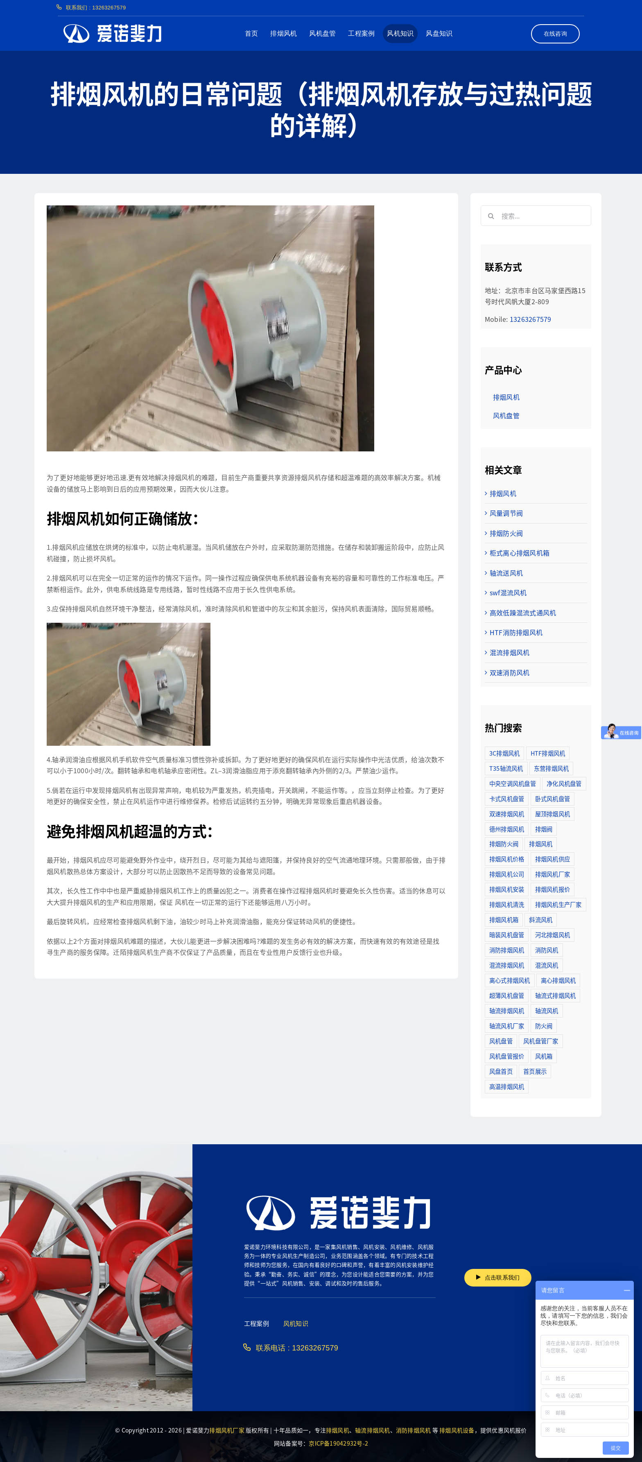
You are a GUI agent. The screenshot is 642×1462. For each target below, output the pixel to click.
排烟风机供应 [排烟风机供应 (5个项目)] (552, 858)
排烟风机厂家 (226, 1430)
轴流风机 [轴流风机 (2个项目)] (546, 1010)
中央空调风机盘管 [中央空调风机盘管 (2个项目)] (512, 783)
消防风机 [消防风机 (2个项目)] (546, 949)
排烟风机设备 (456, 1430)
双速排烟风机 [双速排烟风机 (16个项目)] (506, 813)
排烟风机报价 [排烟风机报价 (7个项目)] (552, 889)
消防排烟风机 (413, 1430)
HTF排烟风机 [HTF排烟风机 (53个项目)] (548, 753)
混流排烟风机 (509, 652)
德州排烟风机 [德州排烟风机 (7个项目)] (506, 828)
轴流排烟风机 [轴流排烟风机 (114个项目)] (506, 1010)
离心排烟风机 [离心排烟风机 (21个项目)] (558, 980)
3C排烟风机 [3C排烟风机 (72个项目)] (504, 753)
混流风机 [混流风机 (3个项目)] (546, 965)
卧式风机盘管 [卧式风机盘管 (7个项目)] (552, 798)
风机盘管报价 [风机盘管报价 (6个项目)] (506, 1056)
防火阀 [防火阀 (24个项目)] (544, 1025)
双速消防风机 (509, 672)
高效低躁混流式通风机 (523, 612)
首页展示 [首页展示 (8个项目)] (535, 1071)
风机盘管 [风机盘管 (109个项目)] (501, 1040)
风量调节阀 (506, 513)
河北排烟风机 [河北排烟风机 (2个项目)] (552, 934)
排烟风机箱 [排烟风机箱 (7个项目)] (503, 919)
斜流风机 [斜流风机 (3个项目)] (540, 919)
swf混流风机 (508, 592)
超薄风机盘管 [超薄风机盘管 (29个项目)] (506, 995)
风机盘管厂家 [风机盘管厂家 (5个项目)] (540, 1040)
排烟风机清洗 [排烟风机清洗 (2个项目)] (506, 904)
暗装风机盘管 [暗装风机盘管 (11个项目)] (506, 934)
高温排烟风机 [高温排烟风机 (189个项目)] (506, 1086)
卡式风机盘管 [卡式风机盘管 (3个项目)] (506, 798)
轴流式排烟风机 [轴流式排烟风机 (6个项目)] (555, 995)
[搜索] (491, 215)
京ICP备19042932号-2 (338, 1443)
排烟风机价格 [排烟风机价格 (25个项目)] (506, 858)
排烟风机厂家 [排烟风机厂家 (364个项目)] (552, 874)
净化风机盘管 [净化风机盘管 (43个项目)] (564, 783)
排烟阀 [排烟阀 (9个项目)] (544, 828)
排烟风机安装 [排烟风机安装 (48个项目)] (506, 889)
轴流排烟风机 (372, 1430)
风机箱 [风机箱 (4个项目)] (544, 1056)
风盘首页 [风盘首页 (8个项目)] (501, 1071)
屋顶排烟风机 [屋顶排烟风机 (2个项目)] (552, 813)
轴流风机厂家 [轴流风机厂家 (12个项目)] (506, 1025)
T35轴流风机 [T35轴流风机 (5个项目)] (506, 768)
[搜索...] (536, 215)
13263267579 (531, 319)
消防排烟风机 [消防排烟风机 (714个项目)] (506, 949)
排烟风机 (503, 493)
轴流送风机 (506, 573)
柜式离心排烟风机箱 (519, 553)
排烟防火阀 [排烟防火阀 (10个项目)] (503, 843)
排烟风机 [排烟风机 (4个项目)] (540, 843)
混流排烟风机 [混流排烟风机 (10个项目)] (506, 965)
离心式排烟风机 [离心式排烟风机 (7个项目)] (509, 980)
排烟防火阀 (506, 533)
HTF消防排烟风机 (516, 632)
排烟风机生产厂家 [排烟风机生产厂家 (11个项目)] (558, 904)
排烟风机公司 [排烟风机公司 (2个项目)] (506, 874)
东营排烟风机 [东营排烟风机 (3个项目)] (551, 768)
